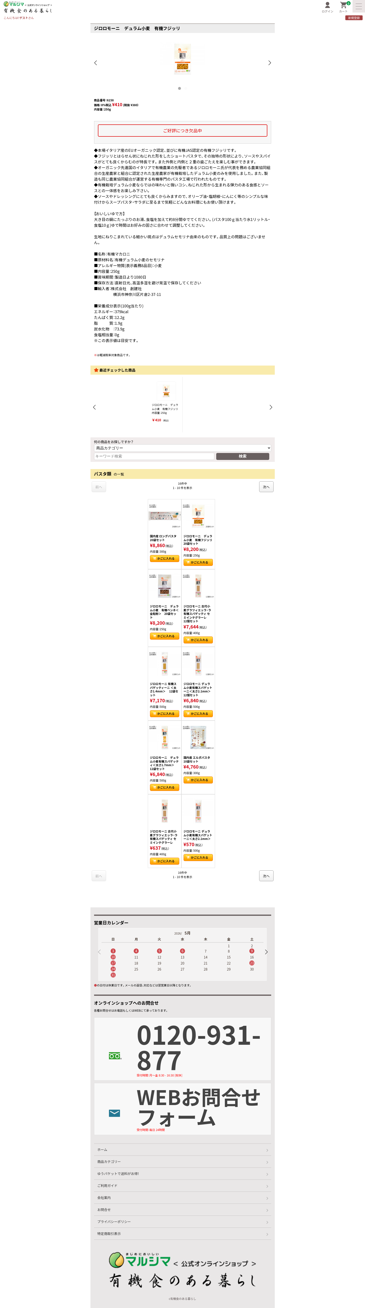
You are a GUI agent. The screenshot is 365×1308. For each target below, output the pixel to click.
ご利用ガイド (107, 1185)
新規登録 (354, 18)
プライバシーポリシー (114, 1221)
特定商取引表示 (109, 1233)
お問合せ (104, 1209)
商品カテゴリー (109, 1161)
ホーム (102, 1149)
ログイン (327, 7)
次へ (266, 486)
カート (345, 7)
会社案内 (104, 1197)
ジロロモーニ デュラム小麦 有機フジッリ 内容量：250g (166, 401)
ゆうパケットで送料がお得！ (118, 1173)
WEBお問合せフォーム (204, 1107)
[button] (266, 952)
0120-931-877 (204, 1047)
